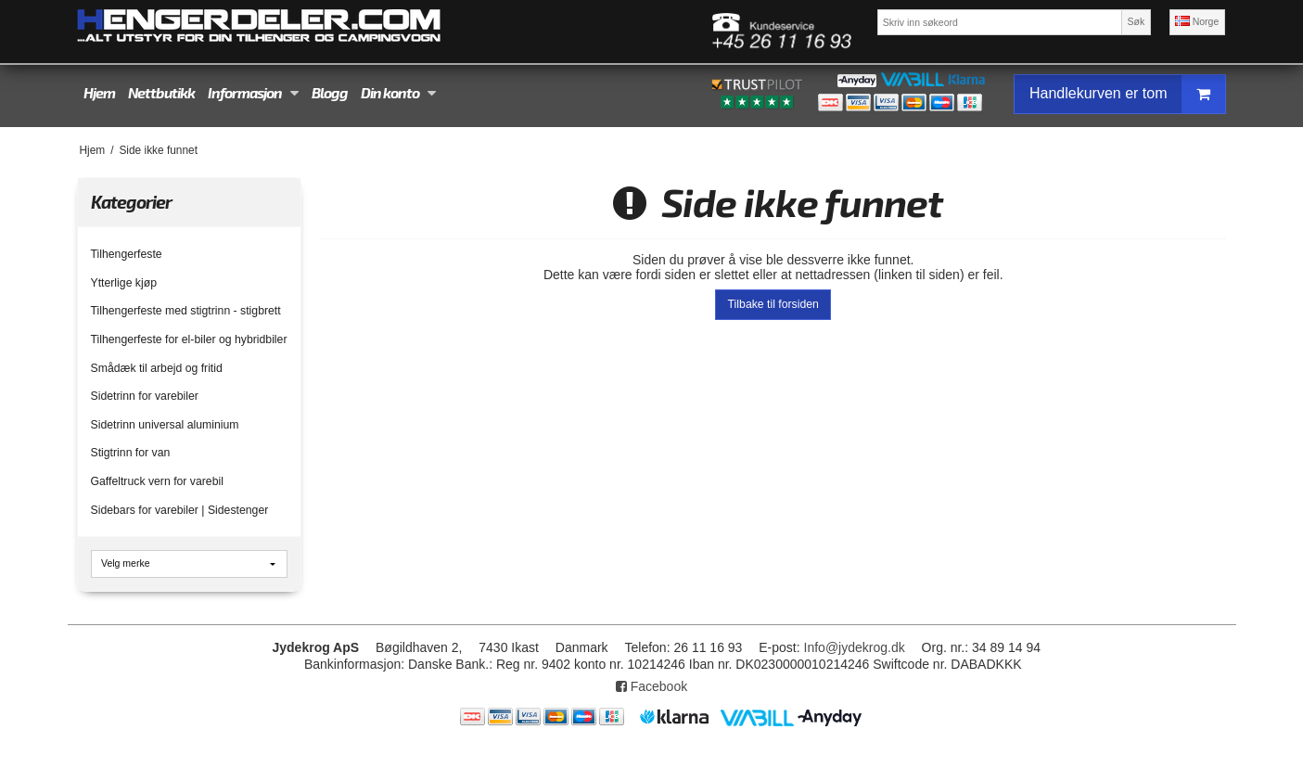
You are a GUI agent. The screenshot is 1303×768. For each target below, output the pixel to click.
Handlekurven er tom (1127, 94)
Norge (1197, 21)
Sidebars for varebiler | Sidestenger (180, 510)
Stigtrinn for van (131, 452)
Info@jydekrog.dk (854, 647)
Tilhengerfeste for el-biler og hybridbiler (189, 339)
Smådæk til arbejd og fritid (157, 368)
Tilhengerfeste (126, 254)
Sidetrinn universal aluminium (165, 424)
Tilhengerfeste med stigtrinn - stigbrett (186, 310)
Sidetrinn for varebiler (144, 396)
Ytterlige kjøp (124, 282)
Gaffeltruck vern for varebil (157, 481)
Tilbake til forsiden (773, 304)
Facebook (651, 686)
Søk (1136, 21)
